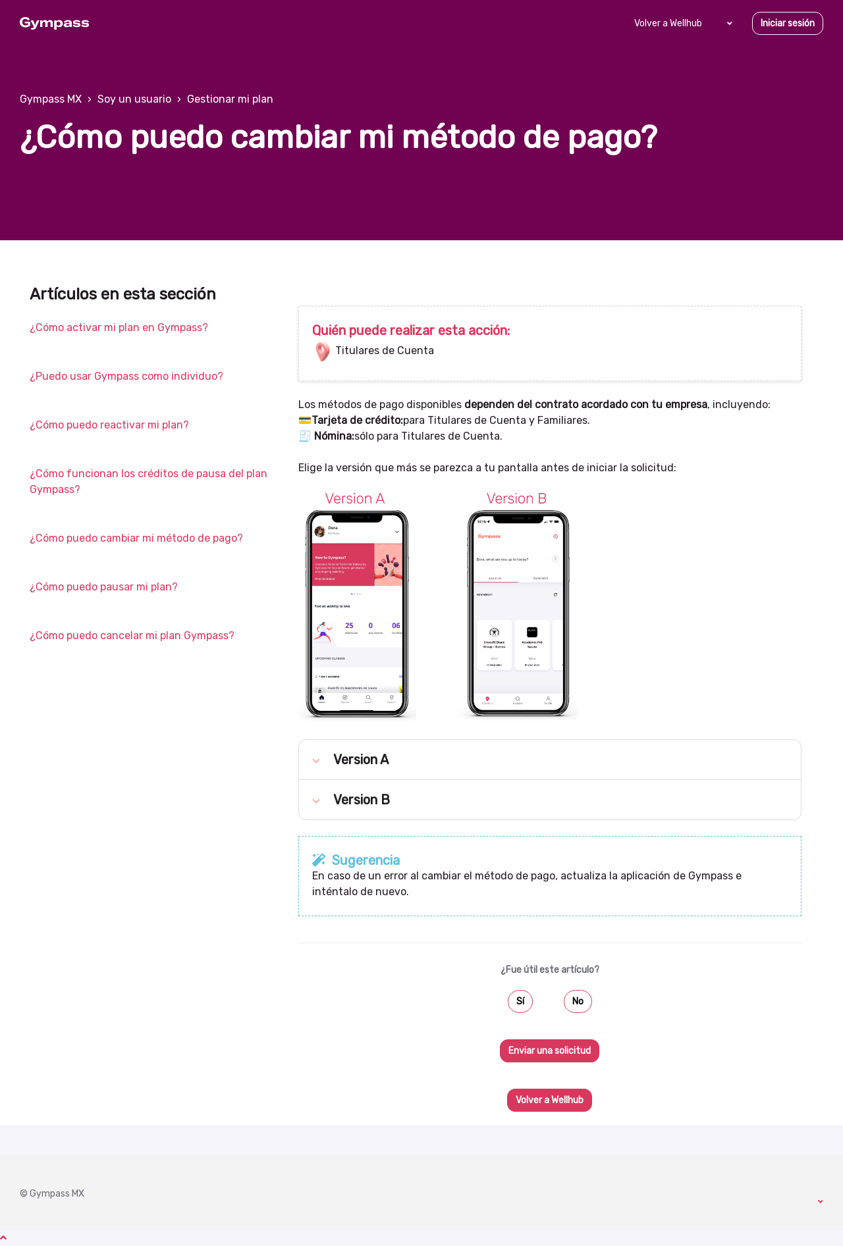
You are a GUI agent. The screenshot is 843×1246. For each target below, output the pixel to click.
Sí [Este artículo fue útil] (520, 1001)
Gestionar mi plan (230, 99)
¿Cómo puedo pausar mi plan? (104, 587)
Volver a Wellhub (668, 23)
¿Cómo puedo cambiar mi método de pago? (136, 538)
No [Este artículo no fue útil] (578, 1001)
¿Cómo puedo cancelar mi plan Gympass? (132, 635)
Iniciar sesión (788, 23)
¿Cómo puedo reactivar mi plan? (109, 425)
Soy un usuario (134, 99)
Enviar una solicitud (549, 1050)
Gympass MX (51, 99)
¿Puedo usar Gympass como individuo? (126, 376)
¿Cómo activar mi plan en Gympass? (119, 327)
